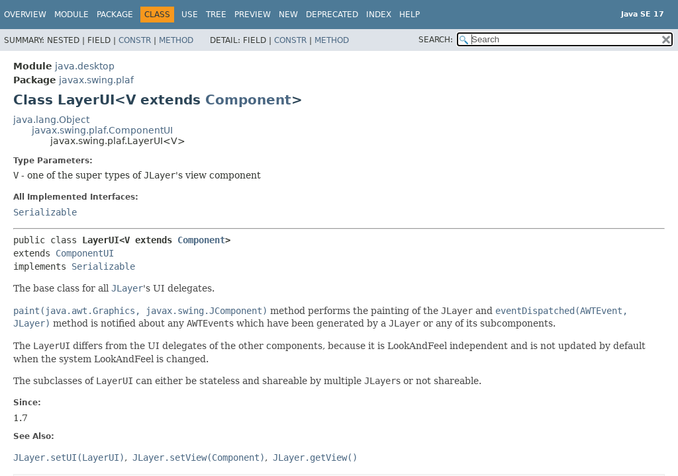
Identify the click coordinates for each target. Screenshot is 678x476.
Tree (216, 14)
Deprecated (332, 14)
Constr (135, 40)
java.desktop (85, 66)
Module (71, 14)
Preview (252, 14)
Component (248, 100)
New (288, 14)
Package (115, 14)
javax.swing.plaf (96, 80)
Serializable (45, 212)
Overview (25, 14)
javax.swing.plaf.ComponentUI (102, 130)
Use (189, 14)
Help (409, 14)
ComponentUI (85, 253)
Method (176, 40)
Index (378, 14)
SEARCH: (435, 39)
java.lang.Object (51, 119)
